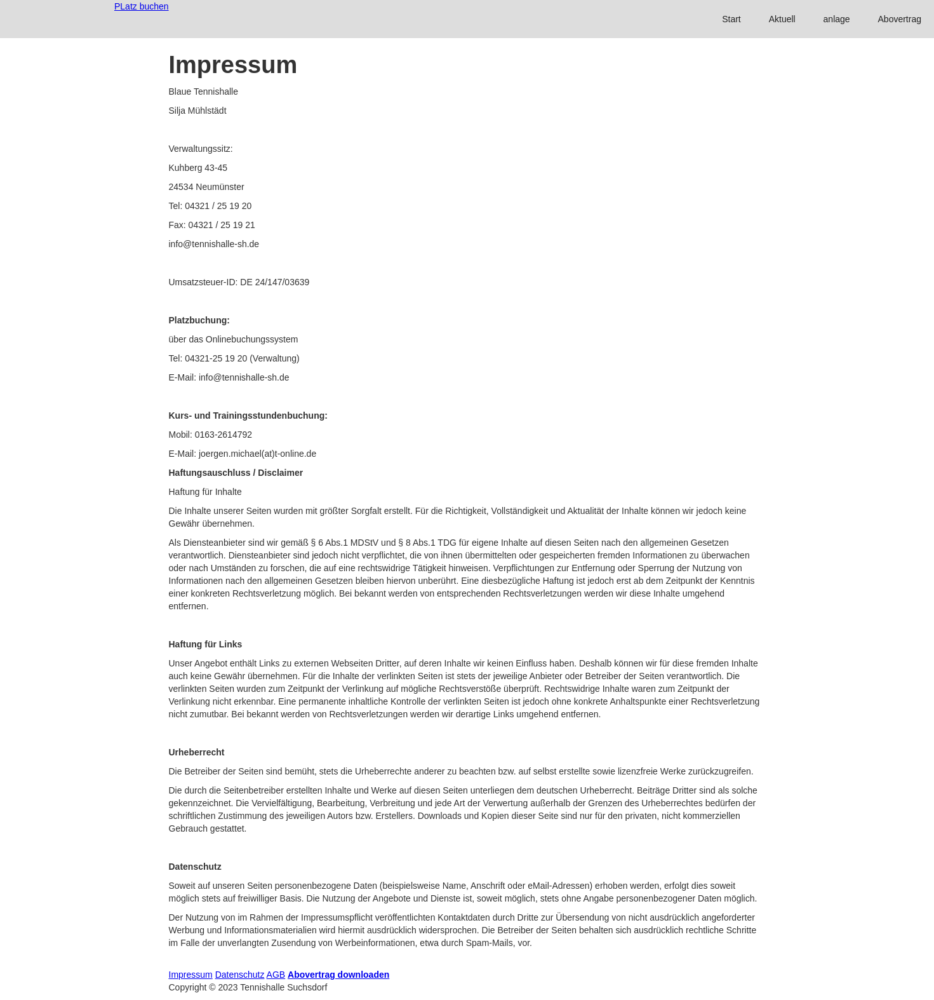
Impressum (191, 975)
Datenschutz (240, 975)
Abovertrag (899, 19)
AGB (276, 975)
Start (731, 19)
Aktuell (782, 19)
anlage (837, 19)
